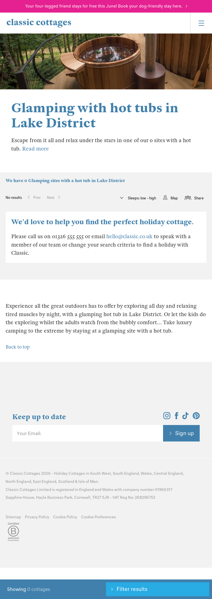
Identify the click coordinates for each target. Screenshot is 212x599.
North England (18, 481)
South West (100, 473)
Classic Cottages (25, 473)
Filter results (132, 589)
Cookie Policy (65, 517)
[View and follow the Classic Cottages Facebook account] (176, 417)
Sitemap (13, 517)
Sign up (184, 433)
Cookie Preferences (98, 517)
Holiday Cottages (69, 473)
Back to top (18, 347)
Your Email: (29, 433)
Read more (35, 148)
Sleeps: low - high (141, 198)
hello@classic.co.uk (129, 236)
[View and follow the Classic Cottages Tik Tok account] (185, 417)
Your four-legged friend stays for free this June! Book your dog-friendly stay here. (103, 6)
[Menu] (201, 23)
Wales (146, 473)
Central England (168, 473)
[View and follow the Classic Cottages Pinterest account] (196, 417)
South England (126, 473)
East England (44, 481)
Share (199, 198)
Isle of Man (88, 481)
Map (174, 198)
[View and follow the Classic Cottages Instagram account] (166, 417)
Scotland (66, 481)
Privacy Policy (37, 517)
